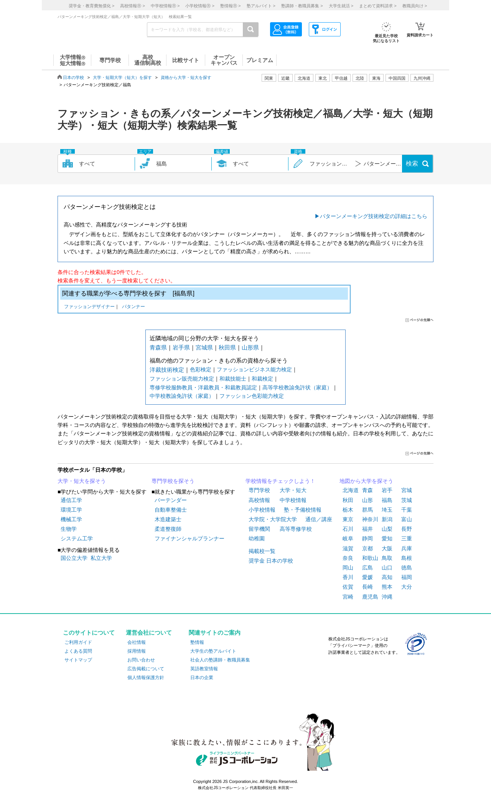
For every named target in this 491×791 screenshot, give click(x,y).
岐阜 (348, 538)
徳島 (406, 568)
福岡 (406, 577)
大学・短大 (293, 490)
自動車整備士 (171, 510)
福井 (367, 529)
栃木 (348, 510)
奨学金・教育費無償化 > (91, 5)
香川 (348, 577)
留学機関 (259, 529)
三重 (406, 538)
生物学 (69, 529)
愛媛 (367, 577)
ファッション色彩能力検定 (251, 396)
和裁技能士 (232, 379)
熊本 (387, 587)
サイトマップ (78, 660)
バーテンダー (171, 500)
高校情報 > (132, 5)
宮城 (406, 490)
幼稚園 (257, 538)
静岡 (367, 538)
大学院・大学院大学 (273, 519)
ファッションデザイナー (89, 307)
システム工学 (77, 538)
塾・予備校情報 (302, 510)
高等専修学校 (296, 529)
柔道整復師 (168, 529)
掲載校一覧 (262, 551)
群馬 (367, 510)
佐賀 (348, 587)
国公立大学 (74, 558)
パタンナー (133, 307)
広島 (367, 568)
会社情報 (136, 642)
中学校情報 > (165, 5)
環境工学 (71, 510)
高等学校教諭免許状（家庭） (297, 387)
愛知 (387, 538)
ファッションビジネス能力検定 (254, 369)
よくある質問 (78, 651)
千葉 (406, 510)
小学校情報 (262, 510)
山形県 (250, 347)
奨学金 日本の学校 (271, 561)
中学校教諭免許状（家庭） (182, 396)
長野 (406, 529)
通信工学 (71, 500)
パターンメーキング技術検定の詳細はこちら (373, 216)
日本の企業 (201, 677)
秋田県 (227, 347)
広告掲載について (145, 668)
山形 (367, 500)
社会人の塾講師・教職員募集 (220, 660)
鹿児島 (370, 597)
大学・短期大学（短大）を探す (122, 77)
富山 (406, 519)
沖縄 (387, 597)
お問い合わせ (141, 660)
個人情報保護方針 (145, 677)
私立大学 (101, 558)
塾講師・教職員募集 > (302, 5)
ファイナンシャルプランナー (189, 538)
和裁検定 (262, 379)
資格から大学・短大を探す (186, 77)
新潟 (387, 519)
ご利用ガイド (78, 642)
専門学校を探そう (173, 481)
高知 (387, 577)
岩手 (387, 490)
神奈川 (370, 519)
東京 (348, 519)
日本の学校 (73, 77)
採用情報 (136, 651)
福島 (387, 500)
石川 (348, 529)
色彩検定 (200, 369)
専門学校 (259, 490)
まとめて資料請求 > (377, 5)
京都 (367, 548)
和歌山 (370, 558)
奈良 (348, 558)
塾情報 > (230, 5)
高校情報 (259, 500)
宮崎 (348, 597)
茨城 (406, 500)
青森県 (158, 347)
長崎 (367, 587)
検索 (412, 163)
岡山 (348, 568)
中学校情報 (293, 500)
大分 (406, 587)
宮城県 (204, 347)
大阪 (387, 548)
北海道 (304, 78)
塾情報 (197, 642)
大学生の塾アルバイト (213, 651)
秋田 (348, 500)
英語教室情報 (204, 668)
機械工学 (71, 519)
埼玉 (387, 510)
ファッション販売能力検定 (182, 379)
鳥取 (387, 558)
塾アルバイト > (261, 5)
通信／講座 (318, 519)
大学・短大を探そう (82, 481)
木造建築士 (168, 519)
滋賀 (348, 548)
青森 (367, 490)
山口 (387, 568)
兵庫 (406, 548)
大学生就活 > (341, 5)
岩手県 (181, 347)
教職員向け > (414, 5)
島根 (406, 558)
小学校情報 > (199, 5)
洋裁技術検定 (167, 369)
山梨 (387, 529)
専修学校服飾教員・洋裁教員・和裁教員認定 (203, 387)
